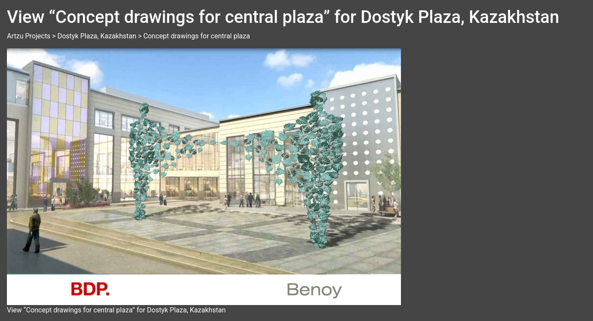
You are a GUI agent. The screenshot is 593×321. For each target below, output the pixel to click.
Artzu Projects (28, 36)
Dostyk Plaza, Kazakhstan (96, 36)
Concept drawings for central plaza (196, 36)
